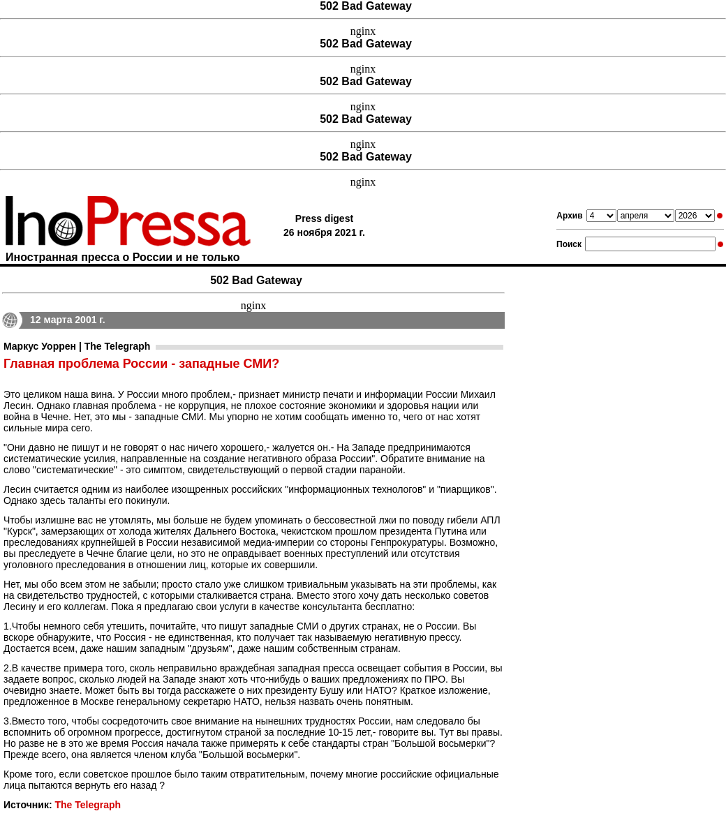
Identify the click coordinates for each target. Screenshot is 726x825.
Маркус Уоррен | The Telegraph (76, 346)
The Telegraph (87, 804)
